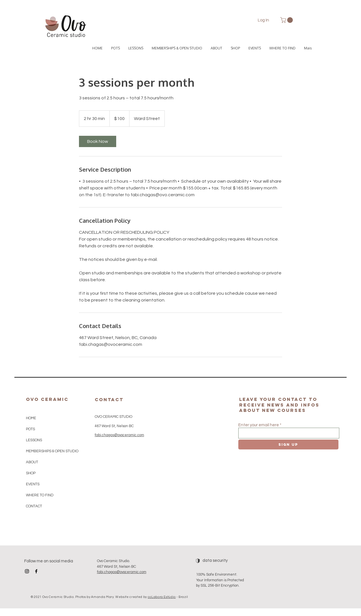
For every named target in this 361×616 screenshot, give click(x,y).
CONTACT (34, 506)
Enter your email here (258, 425)
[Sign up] (288, 444)
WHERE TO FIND (40, 495)
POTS (30, 429)
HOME (31, 418)
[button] (287, 20)
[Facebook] (36, 571)
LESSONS (34, 440)
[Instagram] (27, 571)
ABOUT (32, 462)
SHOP (31, 473)
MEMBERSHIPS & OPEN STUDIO (51, 451)
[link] (97, 141)
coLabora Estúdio (162, 596)
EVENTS (32, 484)
